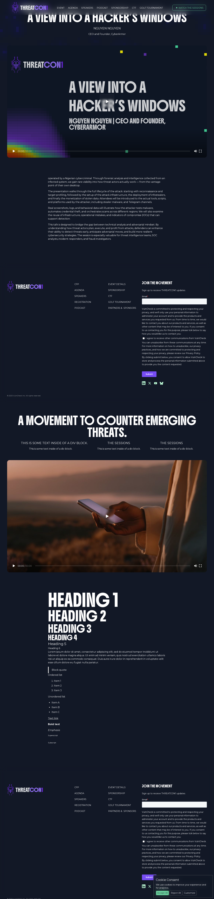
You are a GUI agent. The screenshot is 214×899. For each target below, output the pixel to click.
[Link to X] (149, 383)
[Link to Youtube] (155, 383)
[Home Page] (39, 286)
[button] (189, 8)
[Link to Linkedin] (143, 383)
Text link (53, 718)
